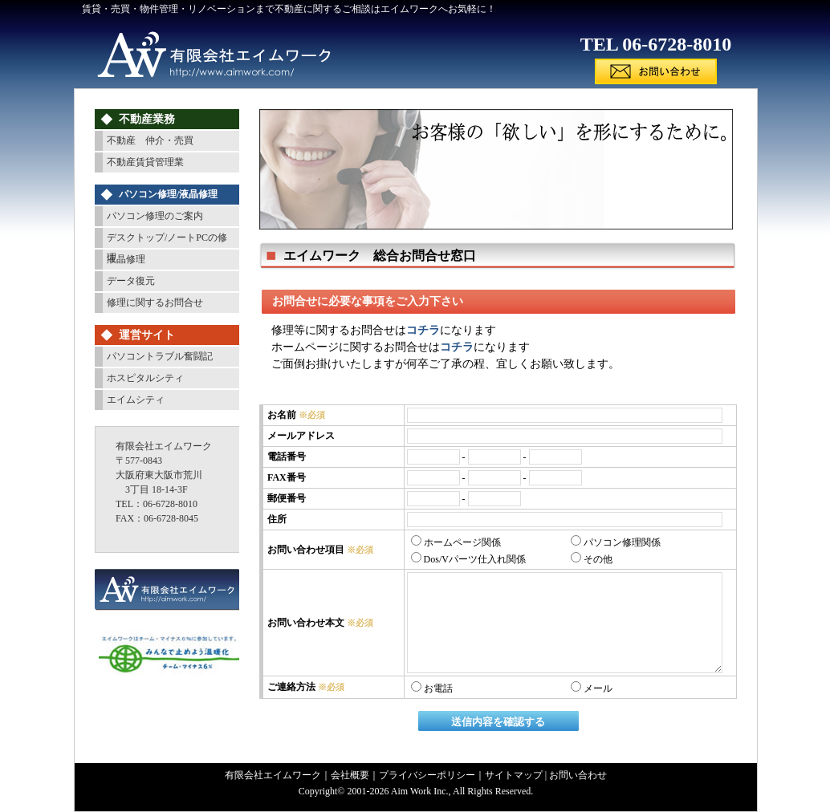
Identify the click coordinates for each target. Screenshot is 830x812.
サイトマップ (514, 775)
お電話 (432, 688)
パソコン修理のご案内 (155, 215)
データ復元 (131, 280)
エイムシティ (136, 399)
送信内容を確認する (498, 722)
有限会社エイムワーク (273, 775)
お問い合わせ (578, 775)
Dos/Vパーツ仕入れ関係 (468, 559)
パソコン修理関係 (616, 542)
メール (591, 688)
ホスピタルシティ (145, 378)
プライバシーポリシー (427, 775)
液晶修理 (126, 259)
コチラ (423, 330)
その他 (591, 559)
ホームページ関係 (456, 542)
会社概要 (350, 775)
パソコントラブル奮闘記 (160, 356)
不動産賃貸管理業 (145, 162)
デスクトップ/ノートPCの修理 (167, 240)
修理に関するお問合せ (155, 302)
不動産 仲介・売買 (150, 140)
